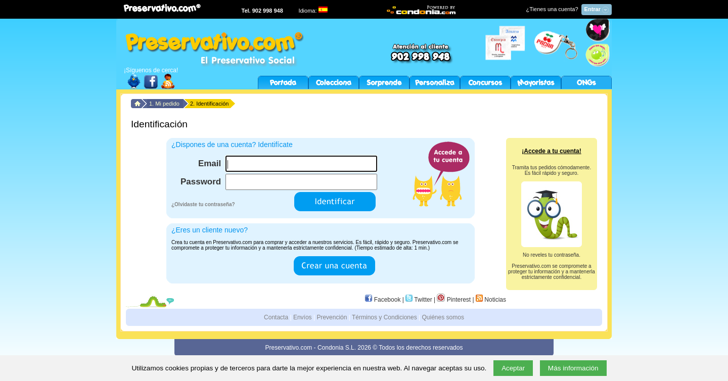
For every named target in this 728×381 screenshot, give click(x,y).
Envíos (302, 317)
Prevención (331, 317)
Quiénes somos (443, 317)
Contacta (276, 317)
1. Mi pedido (165, 104)
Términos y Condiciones (384, 317)
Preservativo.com (288, 347)
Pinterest (454, 299)
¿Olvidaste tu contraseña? (203, 204)
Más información (573, 368)
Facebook (382, 299)
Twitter (418, 299)
